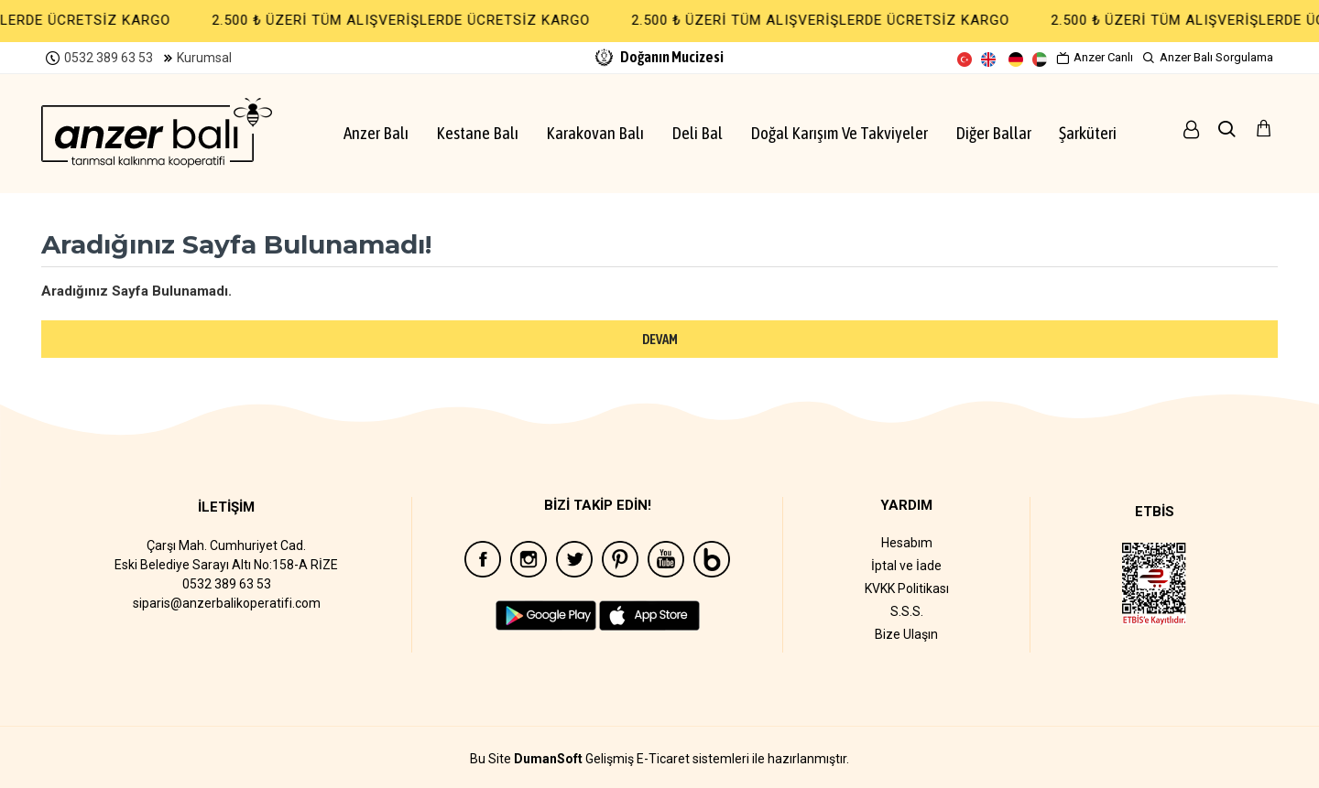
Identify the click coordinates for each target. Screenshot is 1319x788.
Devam (660, 339)
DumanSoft (548, 759)
